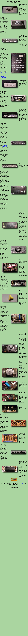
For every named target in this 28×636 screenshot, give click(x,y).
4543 (26, 436)
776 (20, 368)
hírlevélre (21, 483)
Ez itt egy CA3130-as (21, 332)
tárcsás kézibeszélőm (3, 146)
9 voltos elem (4, 72)
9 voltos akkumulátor (3, 77)
